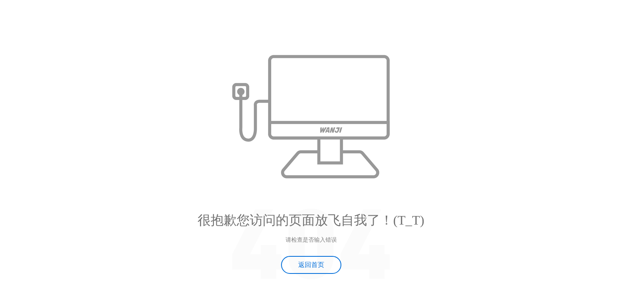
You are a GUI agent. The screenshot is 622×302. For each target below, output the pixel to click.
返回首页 (311, 264)
